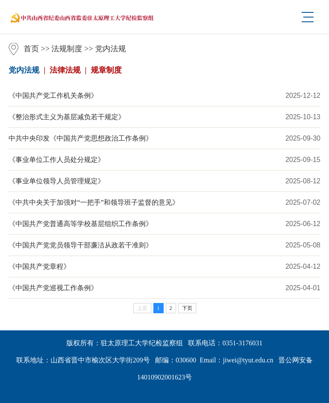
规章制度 (106, 70)
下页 (187, 308)
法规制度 (66, 48)
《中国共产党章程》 (39, 266)
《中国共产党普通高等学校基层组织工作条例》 (81, 223)
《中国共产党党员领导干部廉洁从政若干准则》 (81, 245)
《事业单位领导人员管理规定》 (57, 181)
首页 (31, 48)
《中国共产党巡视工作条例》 (53, 287)
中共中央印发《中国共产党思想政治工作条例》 (81, 138)
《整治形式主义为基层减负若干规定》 (67, 117)
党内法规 (110, 48)
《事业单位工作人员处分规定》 (57, 159)
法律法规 (65, 70)
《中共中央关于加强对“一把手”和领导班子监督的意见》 (94, 202)
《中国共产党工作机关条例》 (53, 95)
